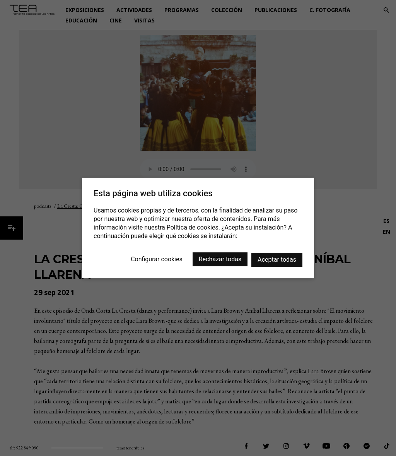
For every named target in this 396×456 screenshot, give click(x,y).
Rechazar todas (220, 259)
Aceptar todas (277, 259)
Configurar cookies (157, 259)
